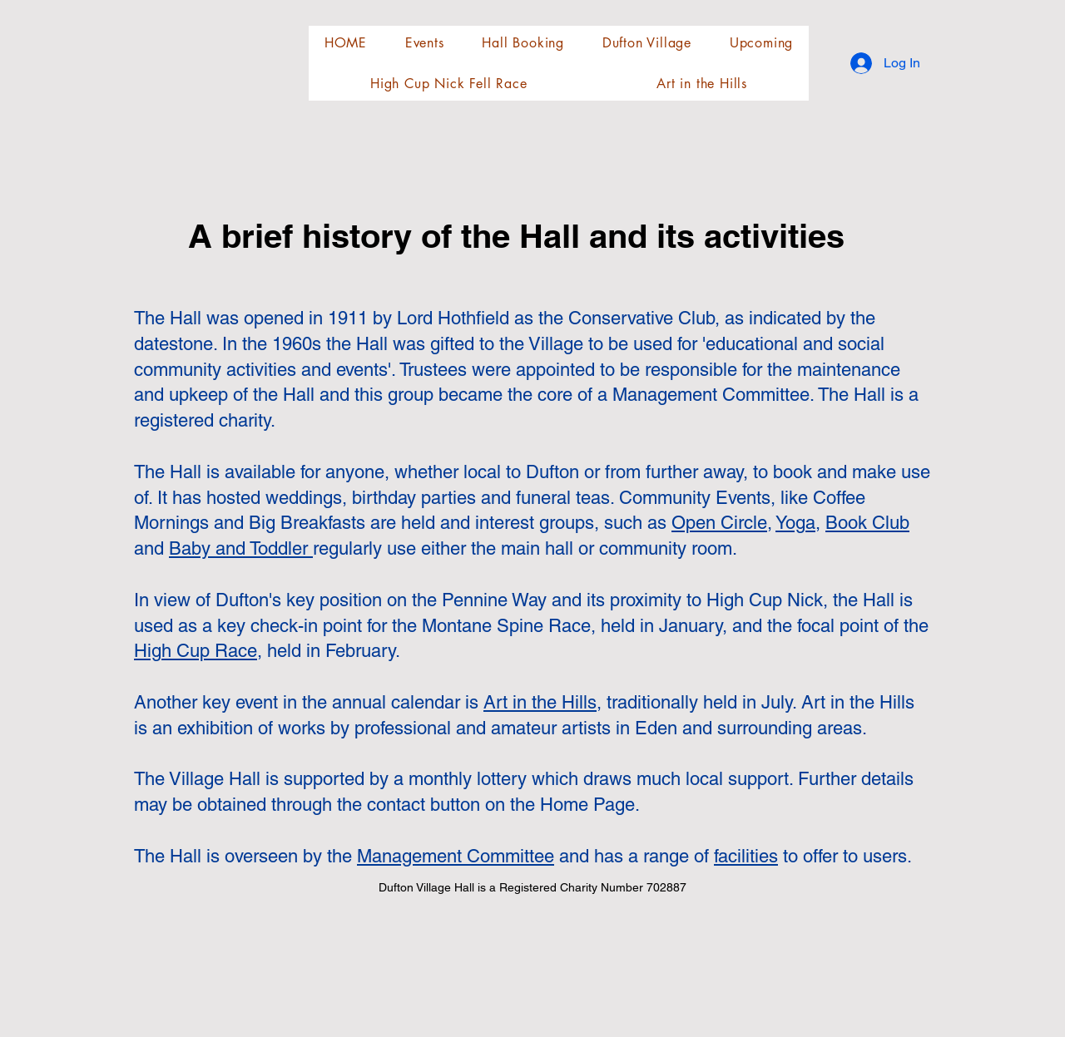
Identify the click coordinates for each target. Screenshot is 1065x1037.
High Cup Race (195, 650)
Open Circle (719, 522)
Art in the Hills (540, 702)
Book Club (867, 522)
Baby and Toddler (241, 548)
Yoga (795, 522)
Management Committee (455, 856)
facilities (746, 856)
